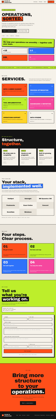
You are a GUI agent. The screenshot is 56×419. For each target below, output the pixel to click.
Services (35, 1)
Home (17, 415)
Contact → (51, 1)
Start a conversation (9, 31)
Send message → (28, 351)
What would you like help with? (10, 327)
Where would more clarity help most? (11, 336)
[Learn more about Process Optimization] (41, 90)
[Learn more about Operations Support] (14, 117)
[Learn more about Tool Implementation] (14, 103)
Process (40, 1)
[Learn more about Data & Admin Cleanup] (14, 90)
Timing (6, 344)
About (45, 1)
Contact (28, 415)
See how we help (23, 31)
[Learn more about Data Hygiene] (41, 117)
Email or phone (7, 322)
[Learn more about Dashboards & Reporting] (41, 103)
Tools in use (32, 344)
